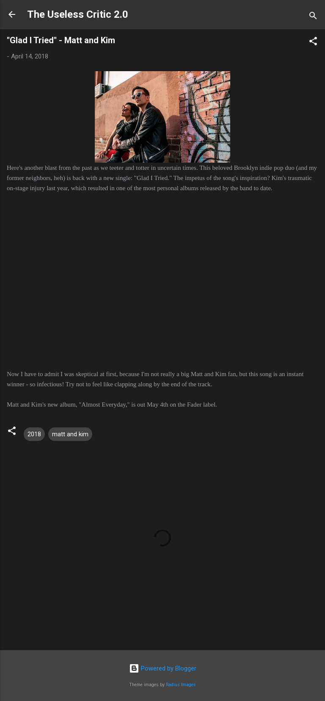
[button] (313, 42)
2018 (34, 434)
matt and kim (70, 434)
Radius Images (181, 684)
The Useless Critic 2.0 (77, 14)
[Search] (313, 17)
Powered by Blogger (162, 668)
